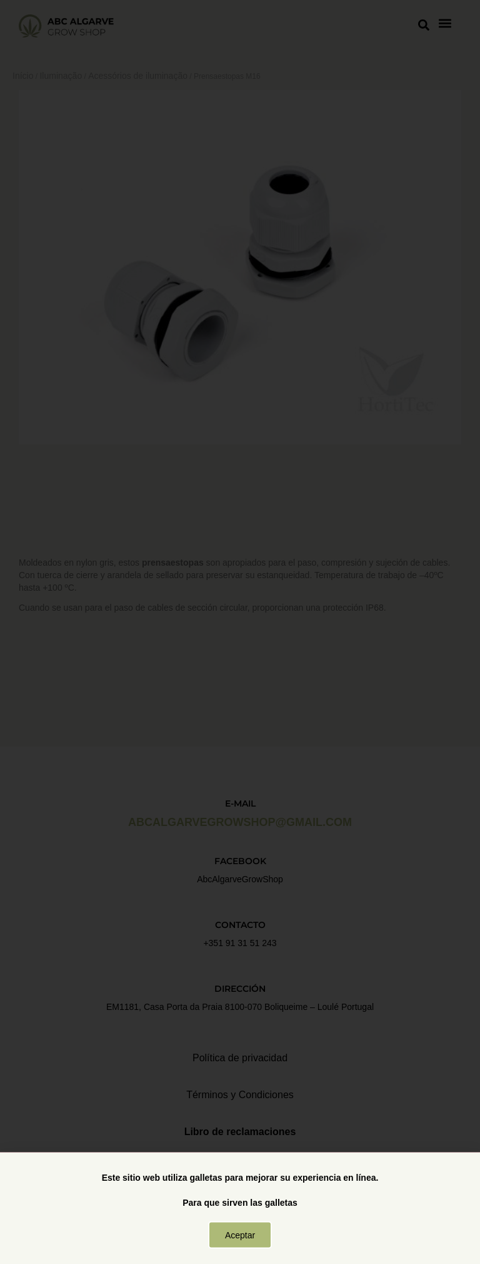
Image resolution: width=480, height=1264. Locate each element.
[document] (240, 632)
